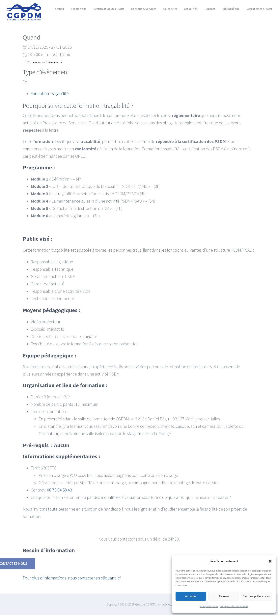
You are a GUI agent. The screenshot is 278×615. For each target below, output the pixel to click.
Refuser (224, 596)
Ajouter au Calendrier (42, 62)
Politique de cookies (209, 606)
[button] (270, 561)
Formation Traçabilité (50, 93)
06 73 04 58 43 (59, 490)
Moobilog (165, 604)
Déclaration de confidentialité (234, 606)
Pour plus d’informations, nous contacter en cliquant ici (72, 578)
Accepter (191, 596)
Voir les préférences (256, 596)
